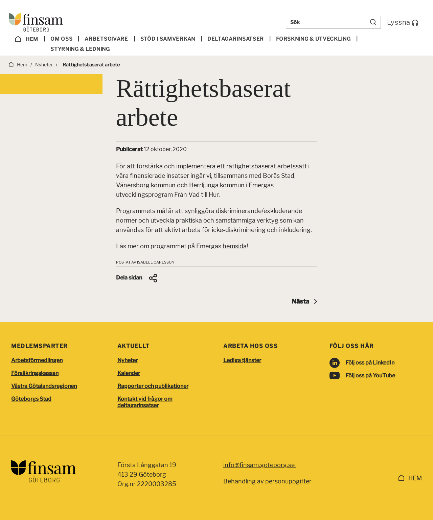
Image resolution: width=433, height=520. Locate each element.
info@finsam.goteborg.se (259, 465)
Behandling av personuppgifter (267, 481)
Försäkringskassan (35, 373)
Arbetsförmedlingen (37, 360)
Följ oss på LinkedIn (369, 362)
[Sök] (373, 22)
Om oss (61, 39)
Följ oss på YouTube (370, 375)
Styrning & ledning (80, 49)
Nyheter (127, 360)
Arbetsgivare (106, 39)
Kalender (128, 373)
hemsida (235, 246)
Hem (27, 39)
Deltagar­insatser (235, 39)
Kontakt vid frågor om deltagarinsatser (145, 402)
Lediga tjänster (242, 360)
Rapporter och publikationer (152, 386)
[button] (137, 278)
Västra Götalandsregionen (44, 386)
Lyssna (402, 22)
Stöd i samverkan (167, 39)
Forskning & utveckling (313, 39)
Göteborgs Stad (31, 399)
